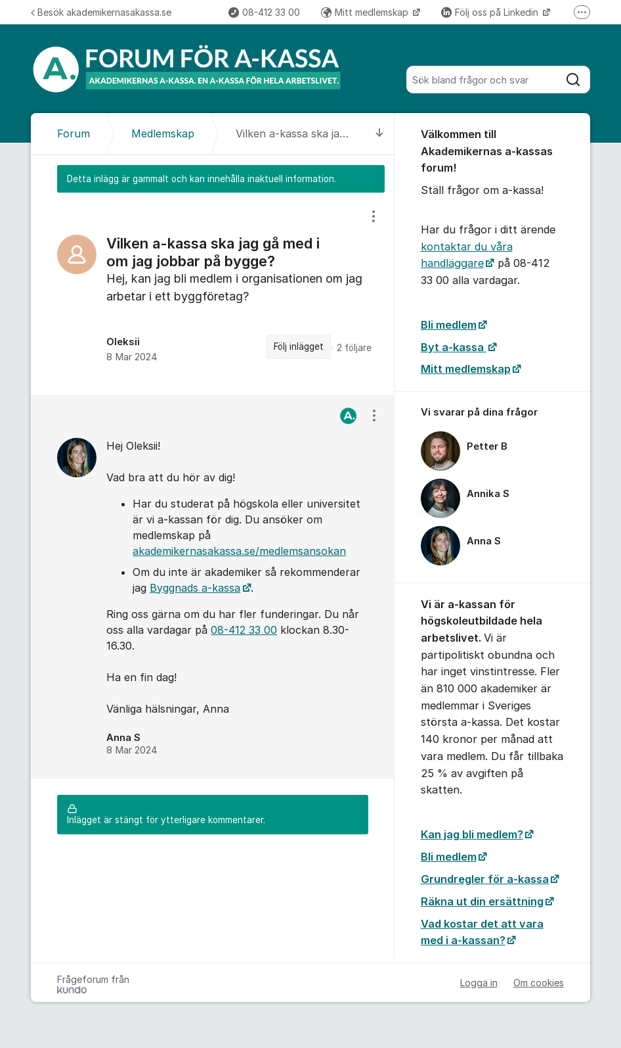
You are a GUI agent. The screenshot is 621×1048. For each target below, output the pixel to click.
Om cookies (538, 982)
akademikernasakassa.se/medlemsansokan (239, 551)
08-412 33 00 (264, 12)
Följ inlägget (299, 346)
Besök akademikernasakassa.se (101, 12)
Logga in (479, 982)
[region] (212, 293)
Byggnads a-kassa (195, 587)
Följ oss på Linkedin (491, 12)
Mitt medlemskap (366, 12)
